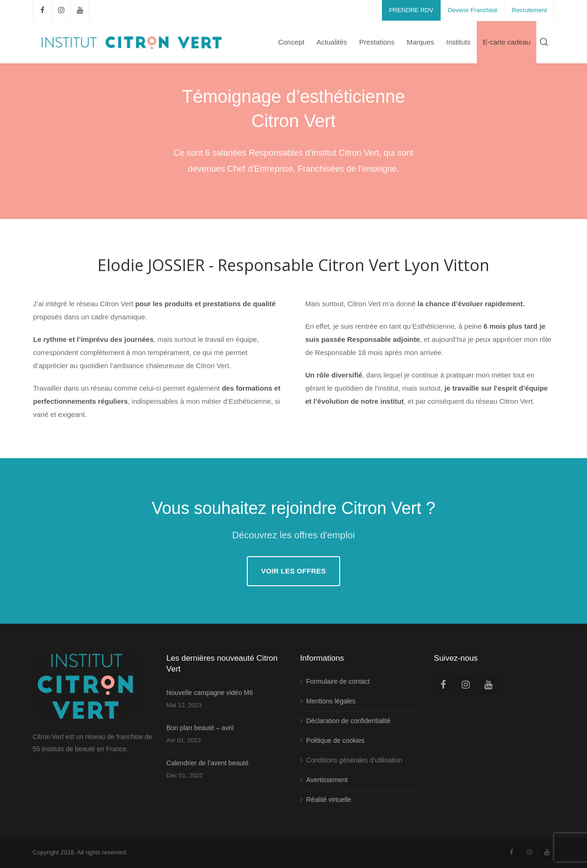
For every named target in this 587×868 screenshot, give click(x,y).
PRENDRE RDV (411, 10)
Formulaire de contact (338, 681)
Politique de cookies (335, 740)
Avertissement (327, 780)
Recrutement (529, 10)
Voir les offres (293, 571)
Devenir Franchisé (473, 10)
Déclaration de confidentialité (348, 721)
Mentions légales (331, 701)
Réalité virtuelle (328, 799)
